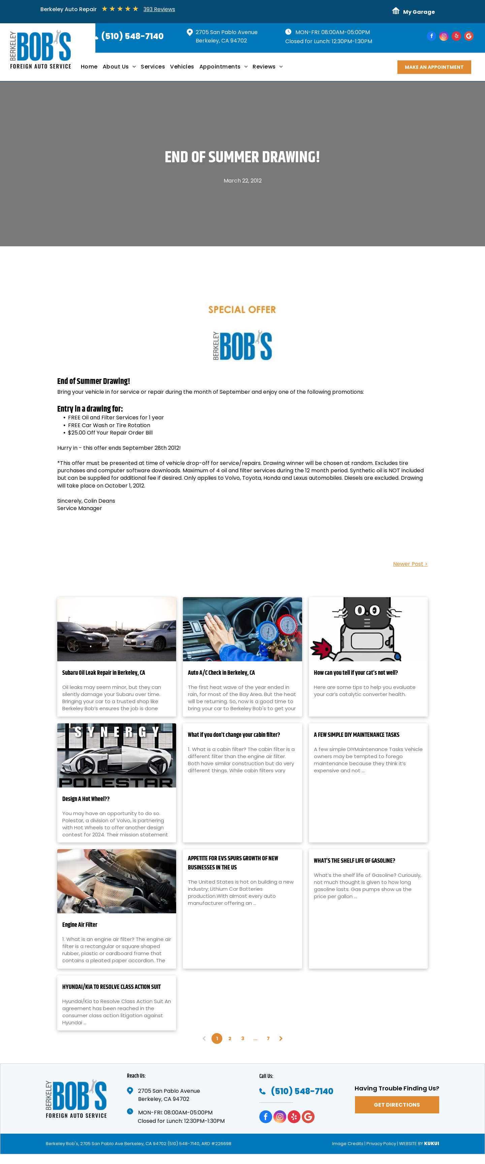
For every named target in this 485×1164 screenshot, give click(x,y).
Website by (411, 1143)
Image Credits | (348, 1143)
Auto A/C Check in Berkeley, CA (221, 673)
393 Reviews (159, 9)
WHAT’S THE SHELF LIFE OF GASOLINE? (354, 861)
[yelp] (456, 37)
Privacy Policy (381, 1143)
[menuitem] (92, 69)
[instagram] (444, 37)
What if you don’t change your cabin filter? (234, 735)
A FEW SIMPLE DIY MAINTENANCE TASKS (356, 735)
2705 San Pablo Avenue (227, 32)
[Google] (469, 37)
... (255, 1038)
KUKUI (431, 1143)
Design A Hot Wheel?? (86, 799)
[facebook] (431, 37)
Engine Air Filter (79, 925)
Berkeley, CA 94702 (221, 41)
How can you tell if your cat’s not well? (356, 673)
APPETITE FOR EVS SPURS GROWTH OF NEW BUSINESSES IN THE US (233, 863)
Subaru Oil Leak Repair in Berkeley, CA (103, 673)
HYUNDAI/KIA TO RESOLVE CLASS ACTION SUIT (111, 987)
